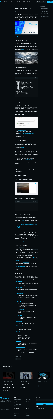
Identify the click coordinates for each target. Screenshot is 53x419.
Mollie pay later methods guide (26, 241)
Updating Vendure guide (24, 98)
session (22, 147)
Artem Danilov (19, 287)
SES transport (33, 257)
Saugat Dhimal (19, 321)
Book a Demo (28, 399)
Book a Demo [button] (50, 1)
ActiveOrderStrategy (28, 159)
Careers (28, 1)
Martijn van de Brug (20, 309)
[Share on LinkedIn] (18, 359)
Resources (28, 415)
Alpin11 (22, 49)
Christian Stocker (19, 293)
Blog (15, 415)
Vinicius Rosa (18, 341)
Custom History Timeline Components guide (27, 133)
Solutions (12, 1)
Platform (6, 1)
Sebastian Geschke (20, 325)
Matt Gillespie (19, 315)
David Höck (18, 301)
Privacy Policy (7, 409)
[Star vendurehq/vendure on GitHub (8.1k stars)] (3, 404)
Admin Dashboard (17, 399)
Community (16, 413)
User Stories (28, 401)
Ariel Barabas (19, 281)
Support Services (29, 403)
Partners (27, 411)
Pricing (24, 1)
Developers (18, 1)
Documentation (17, 410)
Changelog (16, 411)
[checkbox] (36, 402)
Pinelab (22, 220)
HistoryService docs (22, 130)
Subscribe (45, 404)
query (25, 247)
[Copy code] (37, 77)
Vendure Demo (26, 262)
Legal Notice (2, 409)
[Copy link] (20, 359)
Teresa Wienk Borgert (20, 347)
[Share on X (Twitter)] (16, 359)
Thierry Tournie (19, 331)
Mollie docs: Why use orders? (22, 230)
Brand (27, 413)
